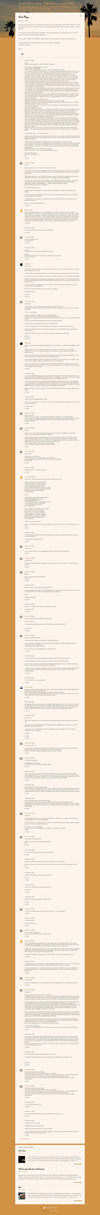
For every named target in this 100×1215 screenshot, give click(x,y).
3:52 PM (27, 423)
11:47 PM (27, 673)
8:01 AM (27, 1116)
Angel (26, 264)
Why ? (19, 1187)
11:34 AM (27, 697)
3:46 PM (27, 408)
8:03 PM (27, 567)
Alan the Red (28, 476)
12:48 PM (27, 369)
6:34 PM (27, 854)
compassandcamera (54, 1210)
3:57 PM (27, 463)
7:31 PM (27, 913)
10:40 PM (27, 651)
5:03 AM (27, 1135)
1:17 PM (27, 738)
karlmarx (27, 210)
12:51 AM (27, 232)
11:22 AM (27, 338)
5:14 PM (27, 808)
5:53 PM (27, 832)
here (75, 38)
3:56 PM (27, 446)
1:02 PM (27, 392)
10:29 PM (27, 630)
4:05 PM (27, 753)
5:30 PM (27, 528)
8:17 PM (27, 925)
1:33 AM (27, 682)
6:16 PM (27, 541)
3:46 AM (27, 973)
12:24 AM (27, 956)
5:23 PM (27, 472)
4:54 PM (27, 793)
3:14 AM (27, 259)
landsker (27, 687)
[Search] (84, 4)
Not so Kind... (22, 1151)
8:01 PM (27, 553)
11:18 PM (27, 223)
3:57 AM (27, 985)
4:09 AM (27, 1081)
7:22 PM (27, 880)
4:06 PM (27, 766)
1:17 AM (27, 243)
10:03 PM (27, 205)
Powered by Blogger (50, 1207)
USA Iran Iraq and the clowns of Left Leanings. (31, 1169)
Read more (78, 1164)
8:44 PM (27, 936)
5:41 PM (27, 158)
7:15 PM (27, 868)
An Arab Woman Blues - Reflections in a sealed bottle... (47, 4)
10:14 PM (27, 599)
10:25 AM (27, 1047)
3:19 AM (27, 1065)
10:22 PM (27, 611)
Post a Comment (24, 1139)
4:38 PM (27, 780)
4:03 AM (27, 1029)
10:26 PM (27, 1107)
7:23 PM (27, 892)
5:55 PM (27, 845)
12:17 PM (27, 711)
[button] (81, 16)
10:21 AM (27, 296)
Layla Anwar (28, 162)
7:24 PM (27, 904)
